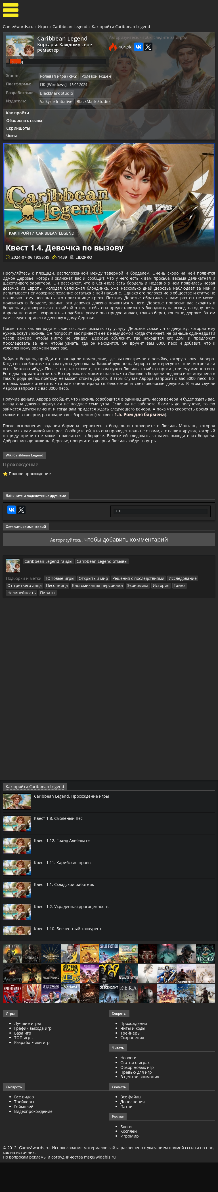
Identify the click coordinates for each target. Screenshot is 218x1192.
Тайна (165, 630)
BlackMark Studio (158, 73)
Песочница (52, 630)
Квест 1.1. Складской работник (67, 929)
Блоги (126, 1171)
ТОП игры (23, 1082)
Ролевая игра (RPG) (160, 57)
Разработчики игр (32, 1087)
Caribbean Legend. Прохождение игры (75, 841)
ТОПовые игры (58, 623)
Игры (43, 26)
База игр (22, 1077)
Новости (128, 1102)
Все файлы (130, 1141)
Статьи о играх (135, 1107)
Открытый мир (89, 623)
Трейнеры (130, 1077)
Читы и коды (132, 1073)
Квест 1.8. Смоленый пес (60, 863)
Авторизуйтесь (65, 585)
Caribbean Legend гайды (45, 606)
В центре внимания (139, 1121)
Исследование (170, 623)
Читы (11, 115)
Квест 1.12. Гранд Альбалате (64, 885)
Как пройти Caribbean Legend (121, 26)
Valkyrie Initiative (157, 80)
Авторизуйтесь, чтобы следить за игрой (148, 37)
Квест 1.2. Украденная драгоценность (75, 951)
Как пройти (17, 92)
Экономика (126, 630)
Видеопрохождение (33, 1156)
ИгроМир (129, 1180)
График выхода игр (33, 1073)
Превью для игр (136, 1116)
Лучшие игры (27, 1068)
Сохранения (132, 1082)
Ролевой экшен (194, 57)
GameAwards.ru (18, 26)
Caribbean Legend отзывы (93, 606)
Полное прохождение (30, 519)
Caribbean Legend (70, 26)
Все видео (24, 1141)
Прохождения (133, 1068)
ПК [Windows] (155, 65)
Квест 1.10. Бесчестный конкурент (71, 973)
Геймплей (23, 1151)
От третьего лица (22, 630)
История (148, 630)
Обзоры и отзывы (24, 100)
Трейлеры (24, 1146)
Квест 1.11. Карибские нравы (65, 907)
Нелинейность (187, 630)
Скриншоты (18, 107)
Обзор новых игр (137, 1112)
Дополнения (132, 1146)
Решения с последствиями (130, 623)
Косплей (128, 1176)
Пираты (14, 637)
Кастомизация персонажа (89, 630)
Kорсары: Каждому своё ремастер (68, 44)
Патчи (126, 1151)
